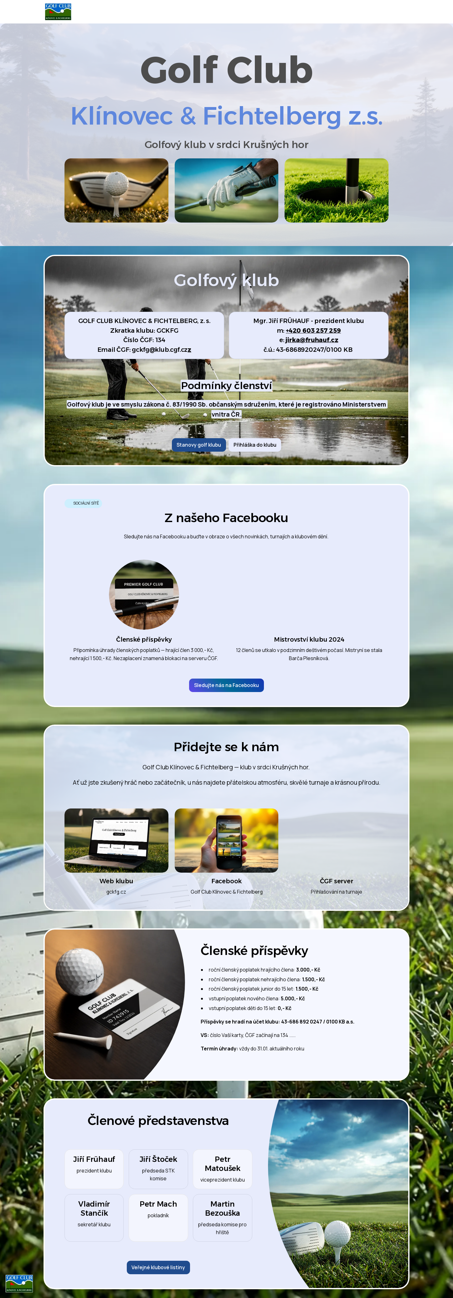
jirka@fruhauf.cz (312, 340)
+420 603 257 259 (313, 330)
